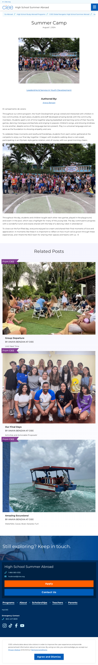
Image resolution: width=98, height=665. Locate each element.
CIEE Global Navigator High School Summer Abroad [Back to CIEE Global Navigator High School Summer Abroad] (69, 14)
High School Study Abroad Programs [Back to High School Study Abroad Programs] (31, 14)
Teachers (57, 602)
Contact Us (49, 592)
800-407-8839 (11, 619)
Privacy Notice (14, 650)
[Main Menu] (94, 7)
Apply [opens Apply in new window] (49, 583)
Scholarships (39, 602)
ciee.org (7, 2)
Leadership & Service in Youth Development (49, 90)
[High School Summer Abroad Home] (45, 7)
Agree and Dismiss (49, 656)
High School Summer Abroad (28, 567)
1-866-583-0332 (14, 572)
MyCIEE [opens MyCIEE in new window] (5, 610)
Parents (72, 602)
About (23, 602)
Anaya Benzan (49, 103)
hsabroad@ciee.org (16, 576)
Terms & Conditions (39, 650)
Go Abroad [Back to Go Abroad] (8, 14)
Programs (8, 602)
